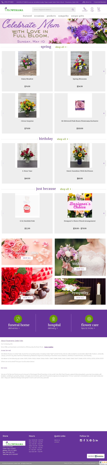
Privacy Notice (78, 463)
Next (104, 71)
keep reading (48, 347)
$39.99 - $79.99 (79, 228)
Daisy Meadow (27, 79)
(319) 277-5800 (8, 2)
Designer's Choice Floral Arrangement (80, 221)
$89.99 (80, 178)
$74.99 (27, 86)
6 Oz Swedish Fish (27, 221)
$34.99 (80, 86)
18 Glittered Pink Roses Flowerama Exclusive (79, 121)
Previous (3, 71)
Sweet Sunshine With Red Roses (80, 171)
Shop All (59, 47)
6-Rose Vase (27, 171)
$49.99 (27, 178)
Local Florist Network (90, 463)
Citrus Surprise (27, 121)
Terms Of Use (68, 463)
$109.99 (80, 128)
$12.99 (27, 228)
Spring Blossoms (80, 79)
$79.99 (27, 128)
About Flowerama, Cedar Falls (12, 341)
